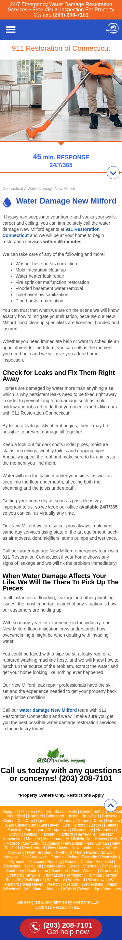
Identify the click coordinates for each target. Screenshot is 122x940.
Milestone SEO (86, 902)
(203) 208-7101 (70, 15)
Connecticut (13, 188)
